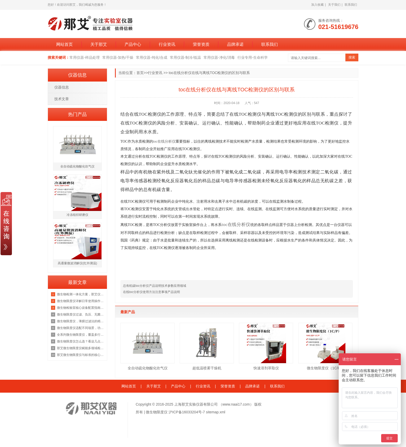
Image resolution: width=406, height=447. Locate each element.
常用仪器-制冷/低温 (185, 57)
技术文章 (61, 99)
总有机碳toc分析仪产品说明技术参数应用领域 (154, 286)
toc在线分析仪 (164, 141)
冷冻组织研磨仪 (77, 215)
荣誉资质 (201, 44)
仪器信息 (61, 87)
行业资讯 (167, 44)
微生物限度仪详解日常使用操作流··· (80, 301)
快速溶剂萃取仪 (266, 368)
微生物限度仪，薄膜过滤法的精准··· (80, 321)
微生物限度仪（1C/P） (325, 368)
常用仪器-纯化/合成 (151, 57)
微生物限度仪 (157, 412)
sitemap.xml (215, 412)
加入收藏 (317, 4)
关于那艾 (98, 44)
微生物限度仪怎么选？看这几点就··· (80, 341)
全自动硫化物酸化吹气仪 (148, 368)
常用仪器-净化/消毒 (219, 57)
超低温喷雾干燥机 (206, 368)
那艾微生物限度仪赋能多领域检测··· (80, 348)
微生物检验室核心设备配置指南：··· (80, 308)
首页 (140, 73)
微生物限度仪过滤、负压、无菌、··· (80, 314)
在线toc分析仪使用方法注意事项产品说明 (151, 292)
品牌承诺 (235, 44)
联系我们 (351, 4)
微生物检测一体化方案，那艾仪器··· (80, 294)
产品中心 (133, 44)
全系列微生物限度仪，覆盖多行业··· (80, 334)
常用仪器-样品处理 (84, 57)
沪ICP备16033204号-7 (187, 412)
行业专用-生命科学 (252, 57)
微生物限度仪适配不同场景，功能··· (80, 328)
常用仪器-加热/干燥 (118, 57)
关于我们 (334, 4)
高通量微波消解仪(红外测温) (77, 263)
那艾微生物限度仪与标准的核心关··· (80, 355)
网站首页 (64, 44)
